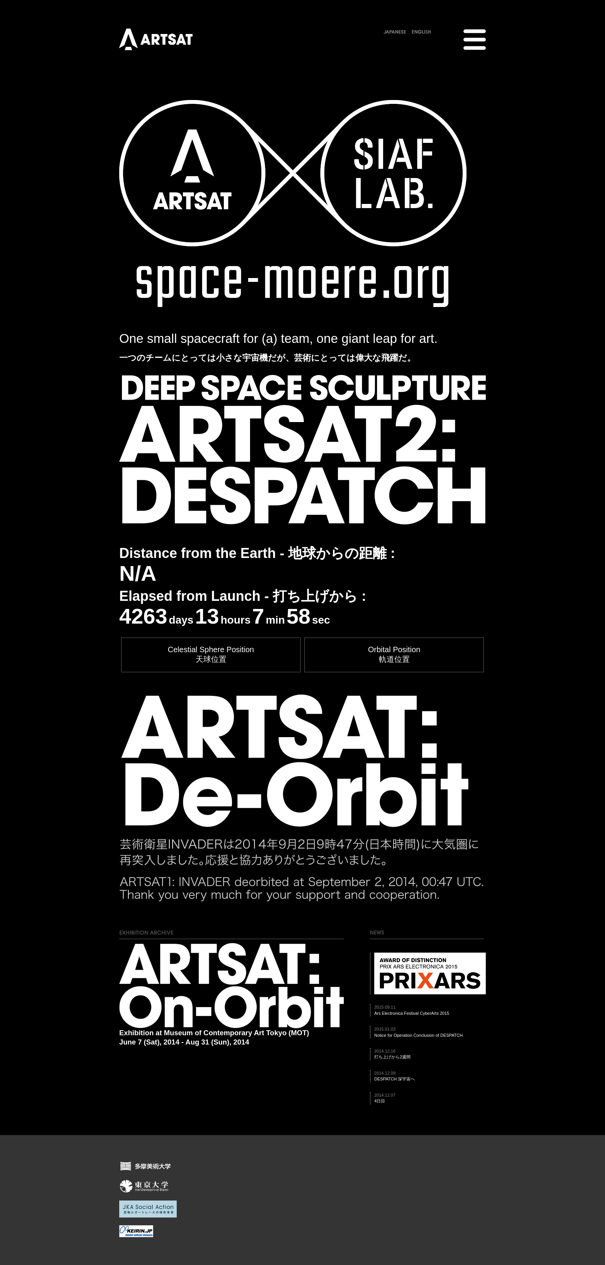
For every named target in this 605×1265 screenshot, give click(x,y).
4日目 (379, 1101)
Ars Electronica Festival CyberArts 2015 (411, 1013)
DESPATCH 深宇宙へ (394, 1079)
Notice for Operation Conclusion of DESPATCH (418, 1035)
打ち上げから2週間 (392, 1057)
